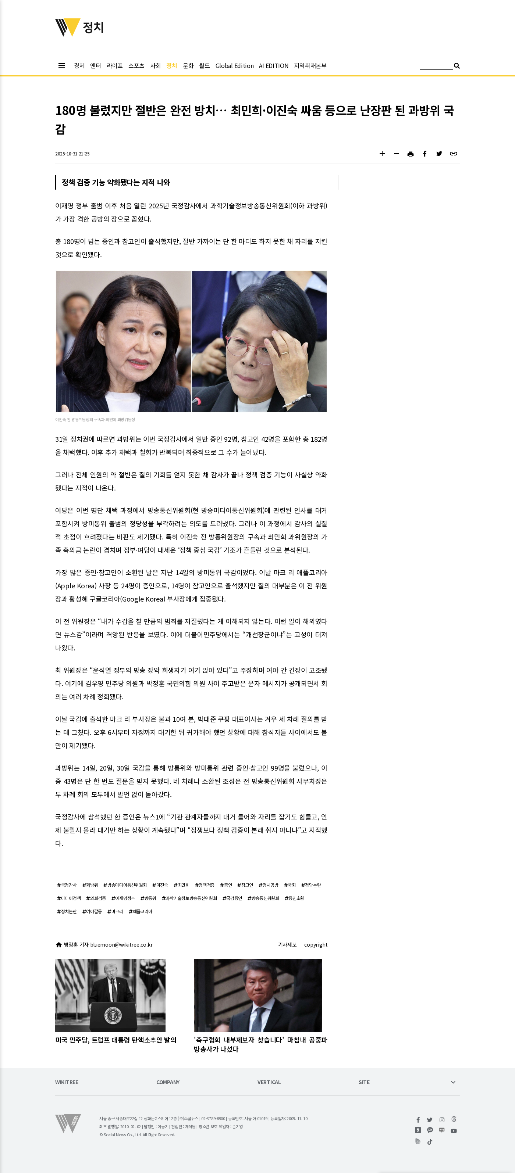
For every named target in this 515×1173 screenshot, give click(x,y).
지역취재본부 (310, 65)
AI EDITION (273, 65)
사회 (155, 65)
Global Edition (235, 65)
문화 (188, 65)
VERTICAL (269, 1082)
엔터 (95, 65)
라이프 (115, 65)
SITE (364, 1082)
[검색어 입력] (436, 66)
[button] (382, 154)
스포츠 (136, 65)
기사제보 (287, 944)
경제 (79, 65)
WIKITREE (66, 1082)
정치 (171, 65)
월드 (204, 65)
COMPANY (168, 1082)
